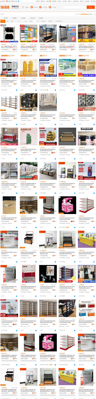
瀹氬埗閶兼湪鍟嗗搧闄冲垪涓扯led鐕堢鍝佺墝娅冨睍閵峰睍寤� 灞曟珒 (47, 47)
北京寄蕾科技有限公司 (25, 324)
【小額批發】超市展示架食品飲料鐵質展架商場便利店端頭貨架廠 (28, 81)
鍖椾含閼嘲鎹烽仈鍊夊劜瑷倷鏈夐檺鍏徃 (5, 358)
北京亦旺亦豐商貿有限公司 (63, 118)
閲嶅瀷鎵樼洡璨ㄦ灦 (83, 51)
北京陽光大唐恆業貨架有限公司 (83, 84)
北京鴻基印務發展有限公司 (44, 84)
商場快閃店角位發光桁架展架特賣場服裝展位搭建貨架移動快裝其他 (86, 150)
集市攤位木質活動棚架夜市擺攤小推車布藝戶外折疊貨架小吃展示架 (28, 184)
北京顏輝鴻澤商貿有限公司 (44, 324)
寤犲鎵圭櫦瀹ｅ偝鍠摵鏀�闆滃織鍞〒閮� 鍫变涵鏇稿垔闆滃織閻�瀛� (67, 47)
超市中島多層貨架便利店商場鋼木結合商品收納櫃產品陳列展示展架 (67, 150)
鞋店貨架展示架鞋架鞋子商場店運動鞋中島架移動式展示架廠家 (67, 321)
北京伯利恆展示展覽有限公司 (63, 84)
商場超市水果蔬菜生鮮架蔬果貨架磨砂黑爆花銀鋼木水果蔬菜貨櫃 (28, 253)
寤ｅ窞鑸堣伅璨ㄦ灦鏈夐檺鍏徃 (5, 49)
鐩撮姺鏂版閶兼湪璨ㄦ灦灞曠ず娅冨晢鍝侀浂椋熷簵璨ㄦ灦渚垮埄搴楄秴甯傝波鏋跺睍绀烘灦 (9, 356)
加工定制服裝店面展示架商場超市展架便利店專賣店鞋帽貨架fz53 (67, 184)
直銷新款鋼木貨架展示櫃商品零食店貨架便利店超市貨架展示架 (28, 218)
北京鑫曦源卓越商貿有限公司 (63, 324)
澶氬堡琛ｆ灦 (4, 51)
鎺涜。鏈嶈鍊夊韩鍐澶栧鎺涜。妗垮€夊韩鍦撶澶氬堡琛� (9, 47)
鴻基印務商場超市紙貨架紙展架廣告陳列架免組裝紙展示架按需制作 (47, 81)
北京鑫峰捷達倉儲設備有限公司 (5, 118)
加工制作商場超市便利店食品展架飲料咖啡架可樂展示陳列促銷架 (86, 253)
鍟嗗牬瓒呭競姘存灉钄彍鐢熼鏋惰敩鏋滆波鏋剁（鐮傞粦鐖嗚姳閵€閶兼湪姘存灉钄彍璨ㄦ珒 (9, 390)
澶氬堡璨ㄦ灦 (10, 51)
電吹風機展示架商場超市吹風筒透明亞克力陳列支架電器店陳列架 (9, 218)
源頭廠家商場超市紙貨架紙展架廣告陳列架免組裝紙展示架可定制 (47, 150)
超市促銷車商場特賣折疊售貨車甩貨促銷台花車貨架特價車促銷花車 (9, 150)
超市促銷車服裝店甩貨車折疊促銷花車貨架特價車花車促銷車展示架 (28, 287)
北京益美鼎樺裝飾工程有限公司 (83, 118)
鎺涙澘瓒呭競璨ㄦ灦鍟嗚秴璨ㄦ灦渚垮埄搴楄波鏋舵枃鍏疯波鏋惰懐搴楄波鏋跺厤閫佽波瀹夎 (67, 356)
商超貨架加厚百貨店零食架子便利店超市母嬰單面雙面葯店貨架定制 (67, 287)
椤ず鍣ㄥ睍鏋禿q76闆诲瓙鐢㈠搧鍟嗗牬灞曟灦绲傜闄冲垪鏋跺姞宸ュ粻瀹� (28, 390)
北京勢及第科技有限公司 (83, 152)
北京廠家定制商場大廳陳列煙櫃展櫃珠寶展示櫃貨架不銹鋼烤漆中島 (28, 115)
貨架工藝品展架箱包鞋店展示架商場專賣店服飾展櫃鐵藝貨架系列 (86, 81)
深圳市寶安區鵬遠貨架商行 (5, 84)
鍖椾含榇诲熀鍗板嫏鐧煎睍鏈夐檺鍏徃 (44, 358)
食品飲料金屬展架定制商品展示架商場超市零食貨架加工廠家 (28, 150)
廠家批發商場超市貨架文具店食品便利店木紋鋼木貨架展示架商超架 (9, 115)
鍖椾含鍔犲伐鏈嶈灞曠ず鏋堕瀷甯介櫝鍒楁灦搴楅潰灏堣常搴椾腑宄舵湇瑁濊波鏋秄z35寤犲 (86, 390)
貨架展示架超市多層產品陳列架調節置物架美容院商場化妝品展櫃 (28, 321)
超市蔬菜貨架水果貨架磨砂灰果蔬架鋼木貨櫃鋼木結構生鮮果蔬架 (67, 253)
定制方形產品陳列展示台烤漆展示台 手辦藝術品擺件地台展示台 (86, 287)
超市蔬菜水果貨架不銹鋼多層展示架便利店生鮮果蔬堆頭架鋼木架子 (47, 184)
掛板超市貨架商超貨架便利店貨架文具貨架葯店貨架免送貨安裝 (86, 218)
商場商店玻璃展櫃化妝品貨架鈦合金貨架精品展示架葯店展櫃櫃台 (9, 81)
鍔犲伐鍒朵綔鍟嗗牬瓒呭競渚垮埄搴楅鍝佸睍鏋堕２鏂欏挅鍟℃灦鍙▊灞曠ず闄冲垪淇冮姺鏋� (67, 390)
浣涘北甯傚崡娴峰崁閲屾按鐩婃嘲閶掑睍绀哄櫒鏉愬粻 (63, 49)
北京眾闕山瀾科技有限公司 (5, 152)
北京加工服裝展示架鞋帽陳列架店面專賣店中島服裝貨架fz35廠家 (9, 287)
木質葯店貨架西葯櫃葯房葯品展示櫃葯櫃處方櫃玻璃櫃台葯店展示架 (67, 81)
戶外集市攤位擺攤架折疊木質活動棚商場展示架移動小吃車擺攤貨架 (67, 115)
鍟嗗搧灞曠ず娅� (52, 51)
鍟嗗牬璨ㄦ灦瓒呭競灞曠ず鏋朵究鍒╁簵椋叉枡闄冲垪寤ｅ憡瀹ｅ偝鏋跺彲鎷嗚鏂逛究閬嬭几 (28, 356)
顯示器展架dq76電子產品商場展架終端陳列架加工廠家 (47, 253)
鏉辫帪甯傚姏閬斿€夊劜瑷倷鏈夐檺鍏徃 (83, 49)
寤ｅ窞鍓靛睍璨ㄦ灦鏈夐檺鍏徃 (25, 49)
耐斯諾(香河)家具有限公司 (25, 118)
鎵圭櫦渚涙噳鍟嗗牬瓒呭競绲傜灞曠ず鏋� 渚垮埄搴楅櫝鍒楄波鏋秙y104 (86, 356)
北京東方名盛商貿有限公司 (44, 290)
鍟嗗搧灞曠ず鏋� (44, 51)
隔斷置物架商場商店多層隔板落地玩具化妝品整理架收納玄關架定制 (86, 115)
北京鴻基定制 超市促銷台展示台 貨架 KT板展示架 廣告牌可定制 (9, 321)
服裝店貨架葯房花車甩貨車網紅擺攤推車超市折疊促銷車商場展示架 (86, 321)
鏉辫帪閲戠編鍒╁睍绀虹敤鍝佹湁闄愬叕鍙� (44, 49)
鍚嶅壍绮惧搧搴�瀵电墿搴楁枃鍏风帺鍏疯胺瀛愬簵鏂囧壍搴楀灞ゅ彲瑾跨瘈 (28, 47)
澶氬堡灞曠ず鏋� (30, 51)
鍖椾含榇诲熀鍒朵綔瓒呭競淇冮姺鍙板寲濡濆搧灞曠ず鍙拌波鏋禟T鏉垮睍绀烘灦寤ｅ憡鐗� (48, 356)
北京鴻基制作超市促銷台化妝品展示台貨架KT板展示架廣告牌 (67, 218)
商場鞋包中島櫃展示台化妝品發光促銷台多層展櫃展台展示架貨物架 (9, 184)
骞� (15, 49)
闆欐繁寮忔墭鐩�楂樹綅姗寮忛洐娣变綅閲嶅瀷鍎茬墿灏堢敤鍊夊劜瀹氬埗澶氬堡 (86, 47)
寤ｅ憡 (15, 47)
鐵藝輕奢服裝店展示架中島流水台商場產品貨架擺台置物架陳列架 (47, 115)
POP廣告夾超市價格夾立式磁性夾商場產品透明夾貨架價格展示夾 (47, 287)
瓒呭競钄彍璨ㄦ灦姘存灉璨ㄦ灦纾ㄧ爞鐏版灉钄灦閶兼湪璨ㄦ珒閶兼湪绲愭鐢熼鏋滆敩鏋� (48, 390)
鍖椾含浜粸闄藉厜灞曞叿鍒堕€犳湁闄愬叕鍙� (25, 358)
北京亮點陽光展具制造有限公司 (25, 84)
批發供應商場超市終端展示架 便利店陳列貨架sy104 (9, 253)
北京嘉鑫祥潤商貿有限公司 (44, 118)
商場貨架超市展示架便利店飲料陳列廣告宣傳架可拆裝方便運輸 (47, 218)
